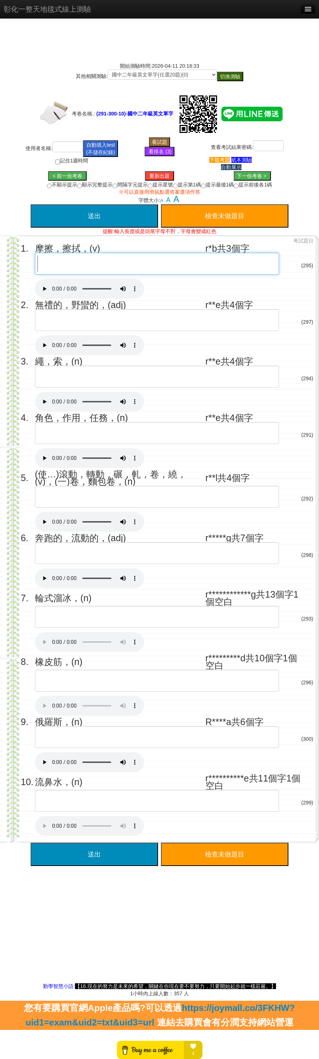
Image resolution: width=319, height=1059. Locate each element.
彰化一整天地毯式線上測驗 (47, 9)
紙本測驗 (241, 160)
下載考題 (219, 160)
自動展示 (231, 167)
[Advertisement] (159, 932)
